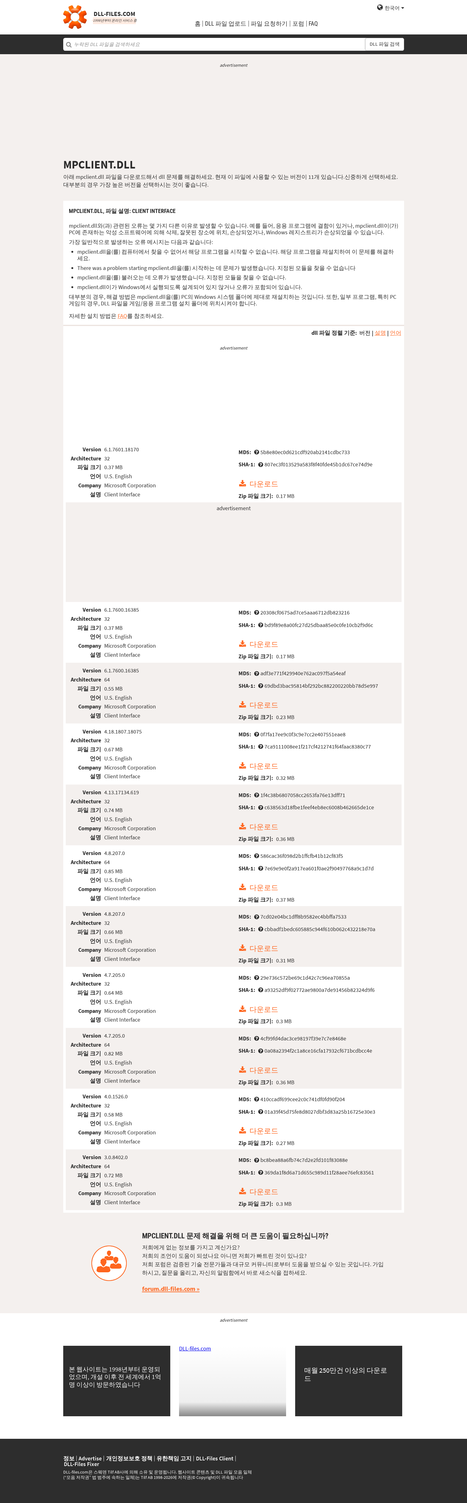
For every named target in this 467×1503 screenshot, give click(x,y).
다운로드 (263, 483)
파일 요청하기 (269, 24)
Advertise (90, 1458)
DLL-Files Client (215, 1458)
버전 (365, 332)
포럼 (298, 24)
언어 (395, 332)
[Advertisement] (233, 113)
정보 (68, 1458)
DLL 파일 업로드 (225, 24)
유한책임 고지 (174, 1458)
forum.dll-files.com (168, 1289)
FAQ (313, 24)
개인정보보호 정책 (129, 1458)
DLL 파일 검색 (385, 44)
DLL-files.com (195, 1348)
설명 (380, 332)
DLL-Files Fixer (81, 1464)
